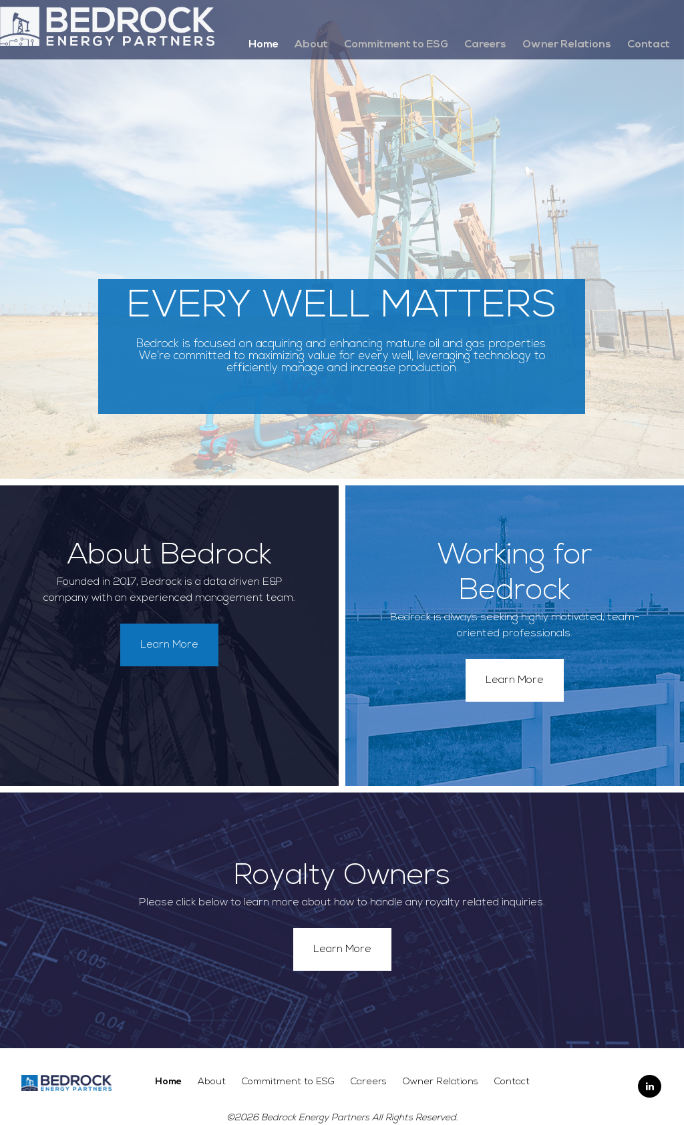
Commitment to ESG (396, 44)
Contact (648, 44)
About (311, 44)
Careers (485, 44)
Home (263, 44)
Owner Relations (566, 44)
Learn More (169, 645)
